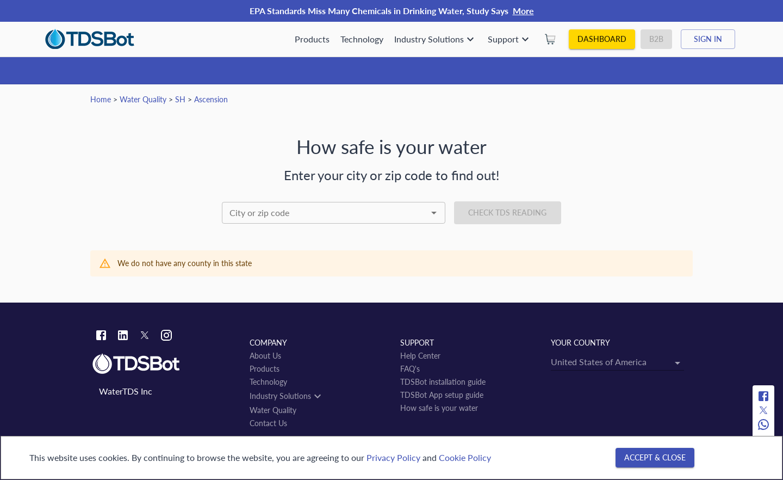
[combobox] (333, 213)
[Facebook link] (101, 336)
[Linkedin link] (122, 336)
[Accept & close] (655, 458)
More (523, 10)
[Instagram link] (166, 336)
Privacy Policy (393, 457)
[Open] (434, 212)
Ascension (211, 99)
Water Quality (143, 99)
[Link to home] (165, 364)
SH (180, 99)
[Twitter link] (144, 336)
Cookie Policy (465, 457)
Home (100, 99)
